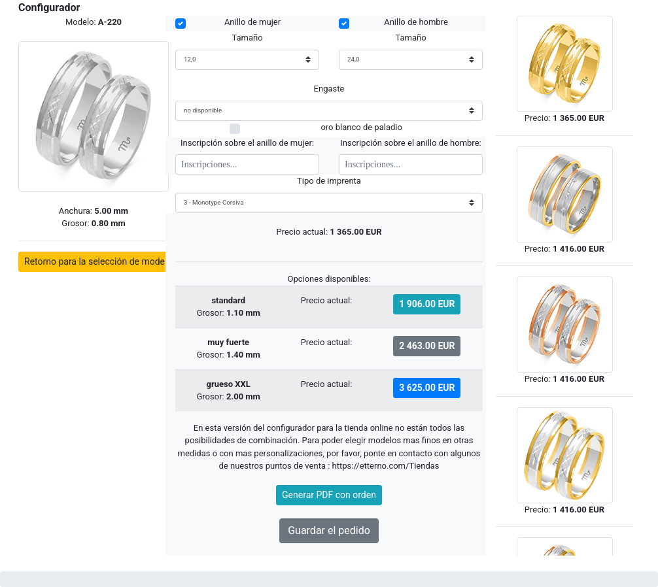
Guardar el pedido (329, 530)
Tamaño (247, 37)
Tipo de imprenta (329, 181)
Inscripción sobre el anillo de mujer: (247, 143)
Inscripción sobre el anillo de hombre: (410, 143)
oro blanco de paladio (361, 126)
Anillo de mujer (252, 22)
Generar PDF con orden (329, 495)
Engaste (329, 88)
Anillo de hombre (416, 22)
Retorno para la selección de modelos (100, 261)
